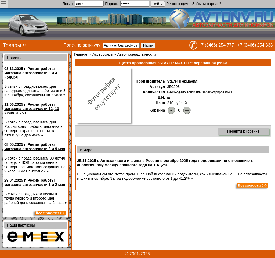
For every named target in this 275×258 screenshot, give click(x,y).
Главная (81, 54)
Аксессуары (102, 54)
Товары (12, 45)
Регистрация (177, 4)
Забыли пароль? (206, 4)
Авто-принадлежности (136, 54)
